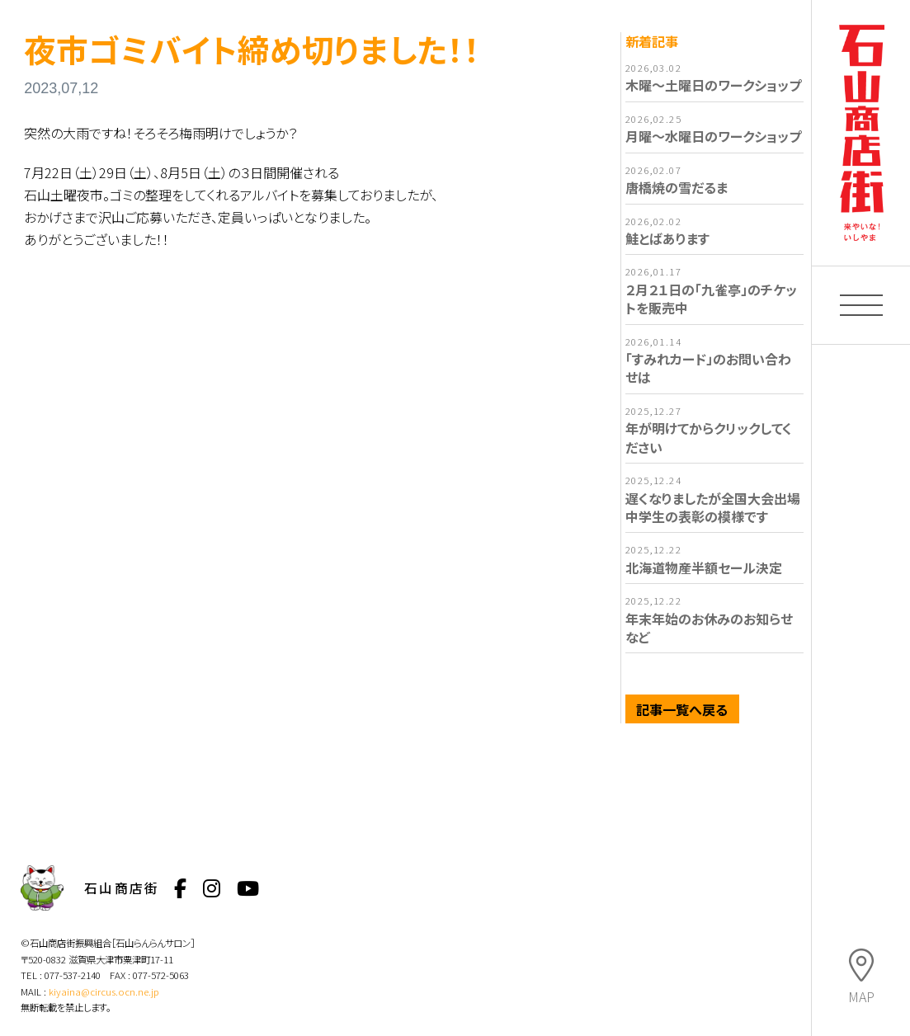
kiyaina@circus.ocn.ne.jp (104, 991)
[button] (861, 305)
